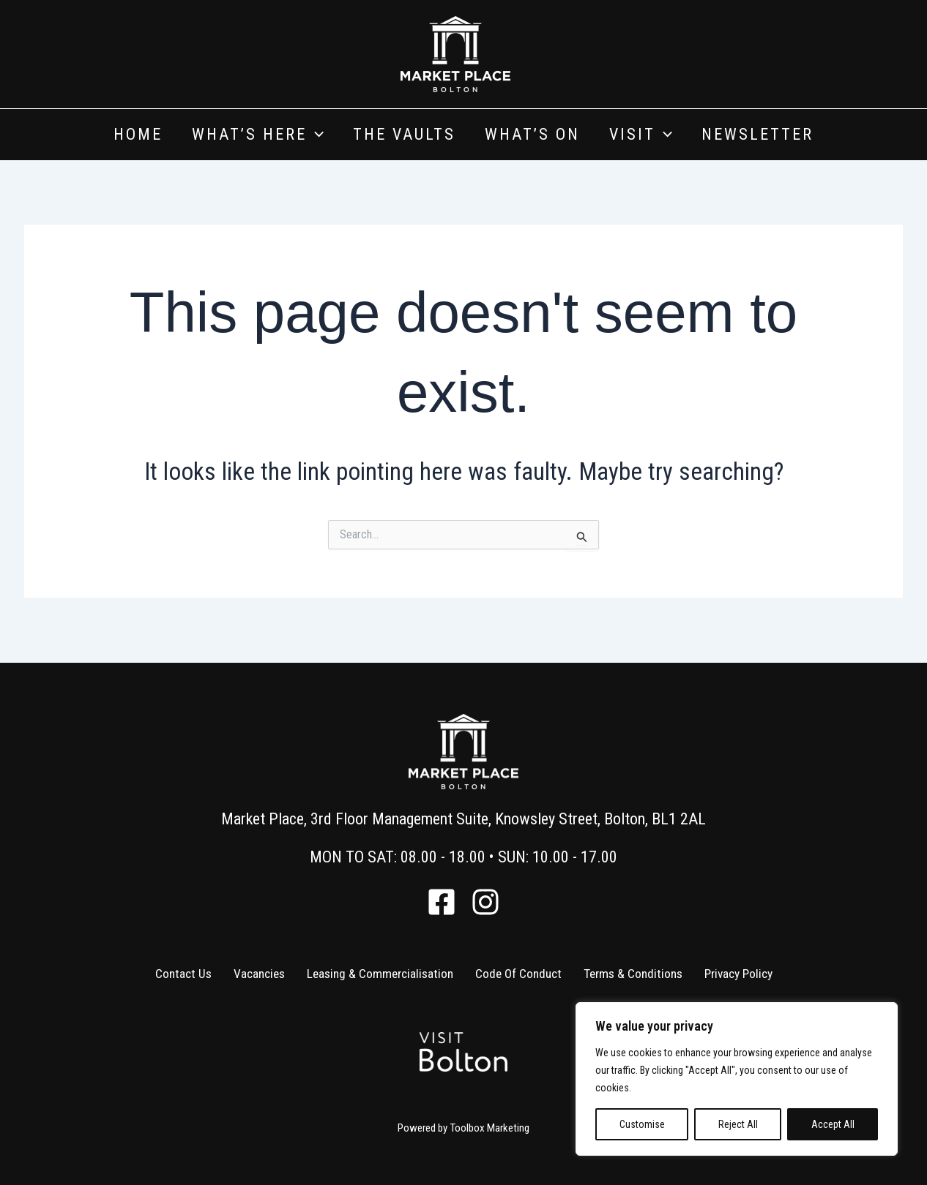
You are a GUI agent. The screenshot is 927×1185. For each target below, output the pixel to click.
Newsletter (757, 134)
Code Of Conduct (518, 973)
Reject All (738, 1124)
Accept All (833, 1124)
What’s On (532, 134)
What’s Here (258, 134)
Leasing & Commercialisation (378, 973)
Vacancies (257, 973)
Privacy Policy (740, 973)
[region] (737, 1079)
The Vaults (404, 134)
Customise (642, 1124)
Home (138, 134)
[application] (315, 134)
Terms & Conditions (633, 973)
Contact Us (181, 973)
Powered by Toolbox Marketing (463, 1128)
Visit (640, 134)
